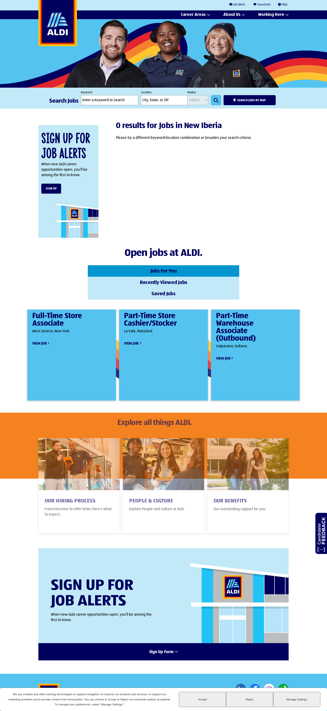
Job (239, 4)
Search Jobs (216, 100)
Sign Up (51, 188)
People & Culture (151, 481)
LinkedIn (240, 666)
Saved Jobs (264, 4)
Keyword (86, 92)
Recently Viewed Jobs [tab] (163, 270)
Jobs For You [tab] (72, 270)
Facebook (255, 666)
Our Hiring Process (70, 481)
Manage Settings (304, 702)
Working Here (271, 15)
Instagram (269, 666)
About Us (231, 15)
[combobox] (164, 100)
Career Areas (193, 15)
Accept (242, 702)
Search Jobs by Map (251, 100)
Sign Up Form (161, 628)
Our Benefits (230, 481)
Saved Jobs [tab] (254, 270)
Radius (191, 92)
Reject (273, 702)
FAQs (285, 4)
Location (146, 92)
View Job (39, 320)
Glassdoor (283, 666)
